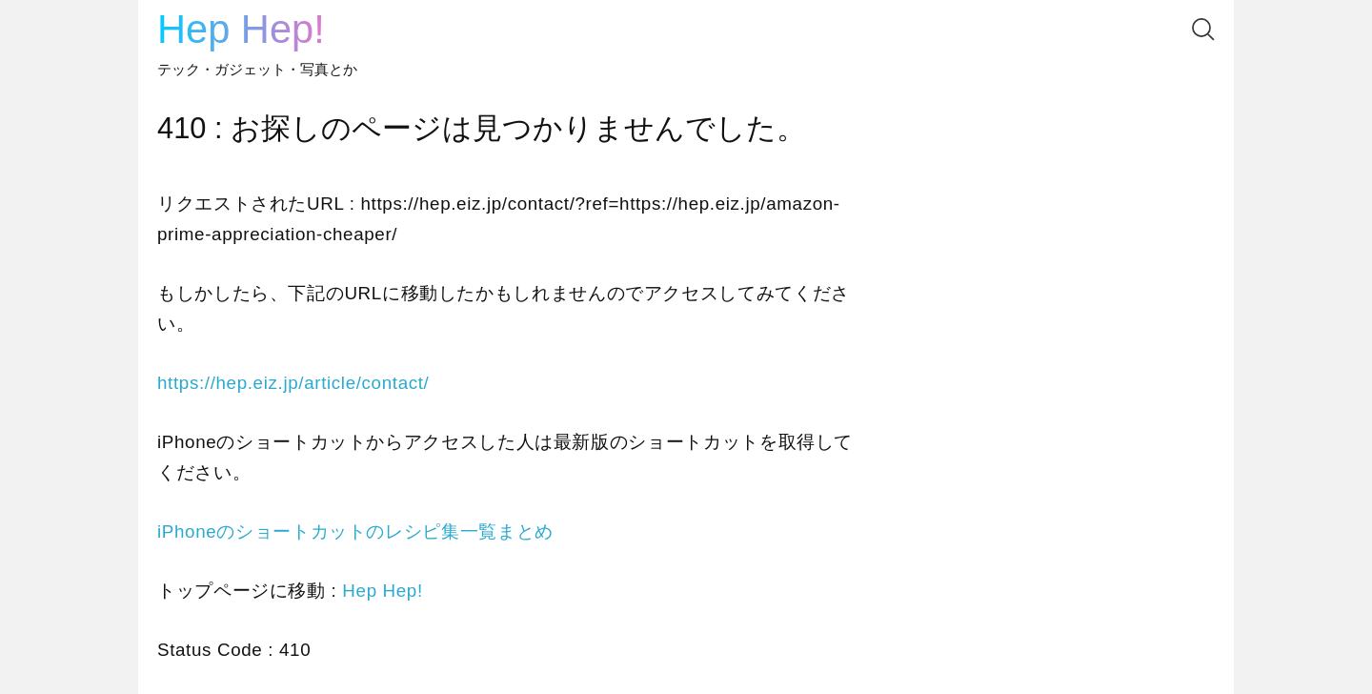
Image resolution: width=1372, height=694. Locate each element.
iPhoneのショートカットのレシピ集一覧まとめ (355, 531)
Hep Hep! (241, 29)
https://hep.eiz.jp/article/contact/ (293, 383)
